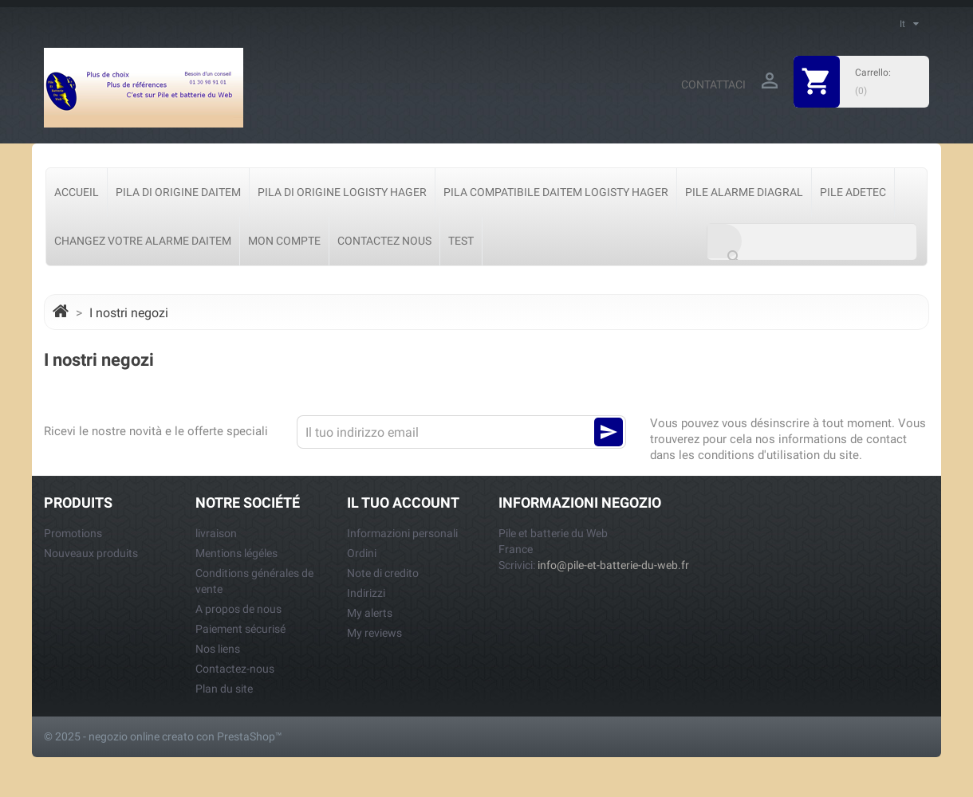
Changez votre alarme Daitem (142, 240)
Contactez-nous (234, 668)
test (461, 240)
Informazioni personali (402, 533)
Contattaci (713, 84)
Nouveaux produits (91, 553)
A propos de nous (238, 609)
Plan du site (224, 688)
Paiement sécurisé (240, 628)
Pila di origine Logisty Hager (342, 192)
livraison (216, 533)
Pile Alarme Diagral (744, 192)
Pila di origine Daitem (178, 192)
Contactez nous (384, 240)
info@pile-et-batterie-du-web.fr (613, 565)
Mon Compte (284, 240)
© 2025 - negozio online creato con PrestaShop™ (163, 736)
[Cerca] (811, 242)
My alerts (369, 613)
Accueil (76, 192)
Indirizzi (366, 593)
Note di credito (383, 573)
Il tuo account (403, 502)
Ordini (361, 553)
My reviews (374, 632)
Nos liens (217, 648)
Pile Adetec (853, 192)
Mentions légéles (236, 553)
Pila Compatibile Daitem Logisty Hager (555, 192)
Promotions (73, 533)
